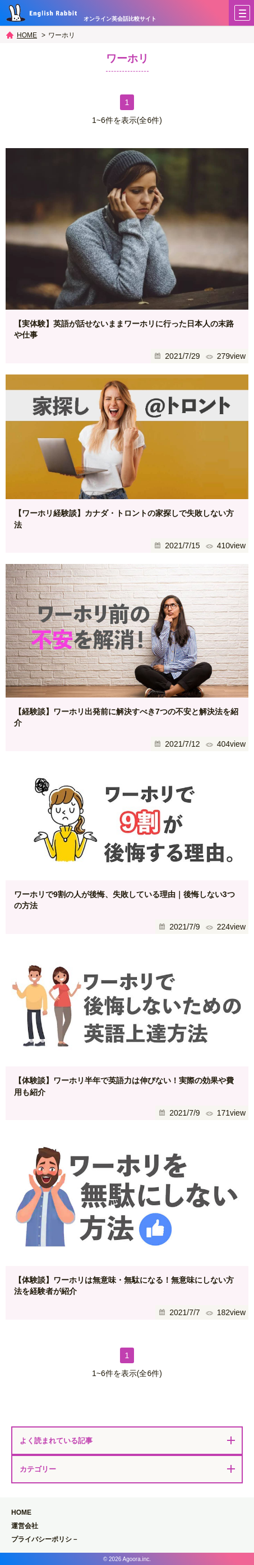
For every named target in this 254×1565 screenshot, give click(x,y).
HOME (27, 35)
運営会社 (24, 1526)
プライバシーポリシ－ (44, 1539)
